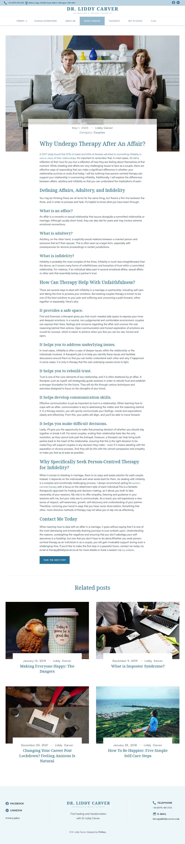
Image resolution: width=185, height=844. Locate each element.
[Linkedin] (179, 2)
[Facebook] (174, 2)
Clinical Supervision (45, 21)
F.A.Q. (153, 21)
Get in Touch (135, 21)
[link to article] (47, 630)
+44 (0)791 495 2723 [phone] (162, 807)
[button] (22, 21)
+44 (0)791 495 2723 (16, 3)
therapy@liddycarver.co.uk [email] (166, 819)
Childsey (102, 832)
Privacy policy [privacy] (13, 818)
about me (70, 21)
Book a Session (92, 21)
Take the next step (55, 560)
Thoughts (114, 21)
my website (128, 549)
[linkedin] (15, 810)
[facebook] (15, 803)
